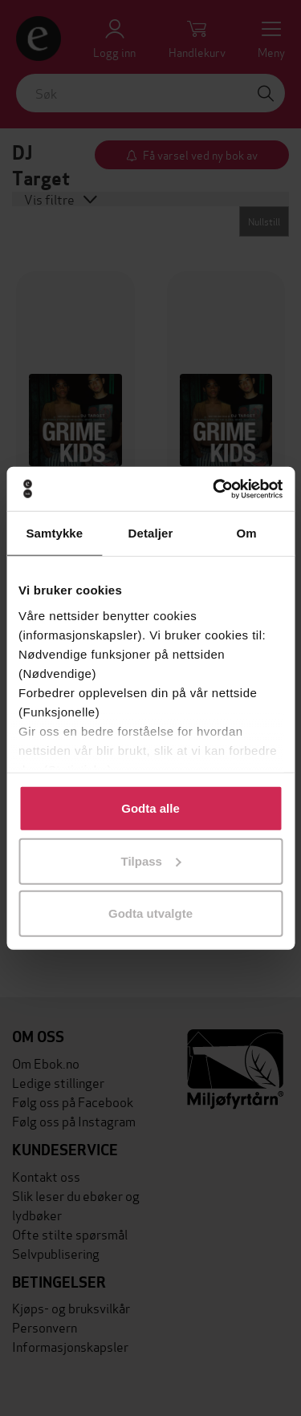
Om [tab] (247, 533)
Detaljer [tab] (150, 533)
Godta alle (150, 808)
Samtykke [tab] (54, 533)
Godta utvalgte (150, 913)
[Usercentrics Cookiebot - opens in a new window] (214, 488)
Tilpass (151, 860)
